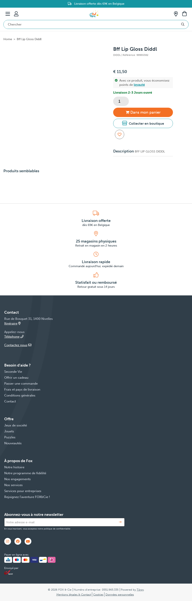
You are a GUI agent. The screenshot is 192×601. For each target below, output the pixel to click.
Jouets (9, 431)
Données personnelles (120, 594)
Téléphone (14, 337)
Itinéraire (12, 323)
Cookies (98, 594)
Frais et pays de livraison (22, 389)
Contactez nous (17, 345)
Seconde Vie (13, 372)
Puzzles (9, 437)
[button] (143, 123)
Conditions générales (19, 395)
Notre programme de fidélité (25, 473)
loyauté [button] (139, 85)
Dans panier (143, 112)
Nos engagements (17, 479)
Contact (10, 401)
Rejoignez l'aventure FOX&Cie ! (27, 497)
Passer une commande (21, 383)
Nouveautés (13, 443)
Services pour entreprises (22, 491)
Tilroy (140, 589)
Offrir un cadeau (16, 378)
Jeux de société (15, 425)
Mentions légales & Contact (73, 594)
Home (7, 39)
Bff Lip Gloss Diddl (29, 39)
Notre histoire (14, 467)
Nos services (13, 485)
